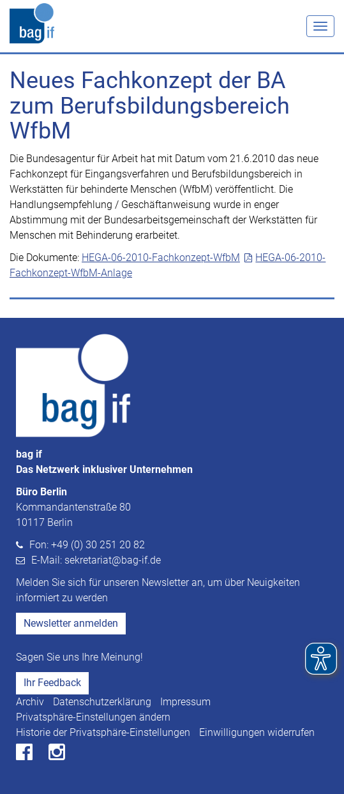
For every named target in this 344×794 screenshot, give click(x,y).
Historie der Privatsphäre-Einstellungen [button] (103, 732)
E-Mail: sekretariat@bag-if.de (96, 560)
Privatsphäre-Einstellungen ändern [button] (93, 717)
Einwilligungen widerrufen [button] (257, 732)
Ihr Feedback (52, 683)
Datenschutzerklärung (102, 702)
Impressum (185, 702)
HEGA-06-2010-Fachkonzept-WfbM (161, 257)
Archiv (30, 702)
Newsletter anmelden (71, 623)
